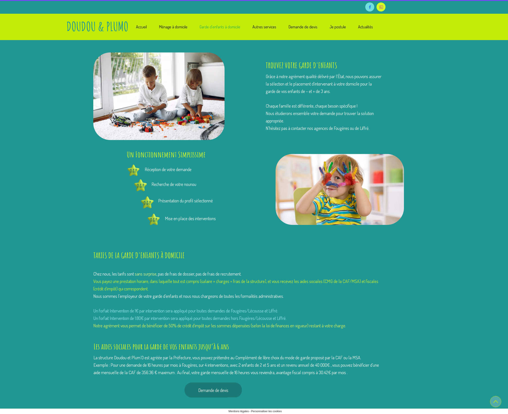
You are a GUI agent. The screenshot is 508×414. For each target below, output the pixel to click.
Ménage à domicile (173, 26)
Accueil (141, 26)
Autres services (264, 26)
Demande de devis (302, 26)
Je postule (338, 26)
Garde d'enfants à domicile (220, 26)
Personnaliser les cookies (266, 411)
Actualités (365, 26)
